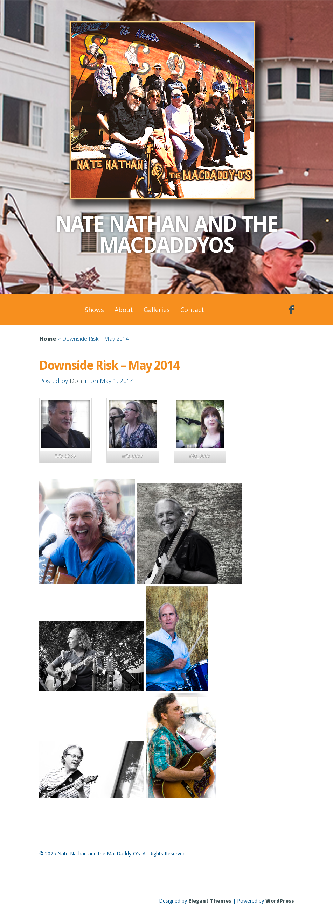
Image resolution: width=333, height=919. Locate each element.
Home (47, 338)
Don (76, 380)
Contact (192, 309)
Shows (94, 309)
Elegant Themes (209, 900)
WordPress (279, 900)
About (124, 309)
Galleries (157, 309)
